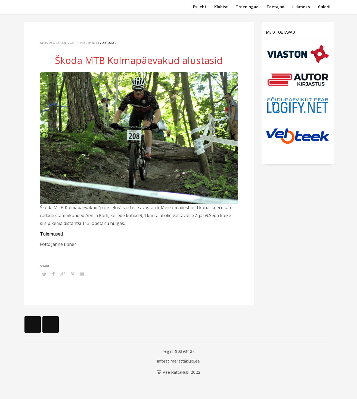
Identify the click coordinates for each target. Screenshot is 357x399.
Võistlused (108, 43)
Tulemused (51, 234)
